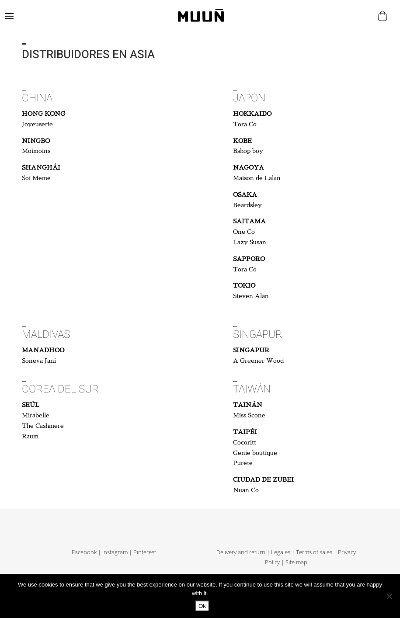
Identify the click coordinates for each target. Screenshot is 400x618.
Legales (280, 552)
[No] (389, 596)
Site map (296, 562)
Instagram (115, 552)
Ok (202, 606)
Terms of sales (314, 552)
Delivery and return (240, 552)
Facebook (84, 552)
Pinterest (144, 552)
